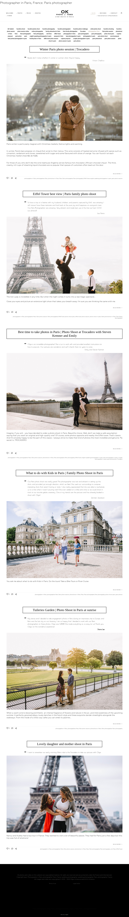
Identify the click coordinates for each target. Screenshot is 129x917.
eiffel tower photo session (51, 39)
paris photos (77, 41)
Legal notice (76, 881)
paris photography (96, 34)
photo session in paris (65, 41)
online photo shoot (95, 29)
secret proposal (114, 36)
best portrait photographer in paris (17, 39)
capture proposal (66, 39)
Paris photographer (25, 34)
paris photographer (83, 34)
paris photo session (110, 39)
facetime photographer (64, 29)
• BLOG (92, 13)
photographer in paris (89, 36)
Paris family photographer (70, 31)
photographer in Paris (69, 34)
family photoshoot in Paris (53, 31)
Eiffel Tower (57, 34)
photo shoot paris (109, 34)
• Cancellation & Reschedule (106, 16)
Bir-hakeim (11, 29)
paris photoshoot (97, 39)
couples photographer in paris (81, 39)
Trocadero (83, 31)
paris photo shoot (103, 36)
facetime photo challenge (80, 29)
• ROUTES (37, 13)
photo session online (23, 31)
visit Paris (49, 34)
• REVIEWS (102, 13)
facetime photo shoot (34, 29)
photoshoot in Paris (53, 178)
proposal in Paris (58, 36)
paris (25, 36)
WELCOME (10, 13)
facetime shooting (109, 29)
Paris (16, 34)
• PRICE (28, 13)
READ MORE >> (117, 174)
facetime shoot (21, 29)
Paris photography (38, 34)
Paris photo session (107, 31)
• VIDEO (9, 16)
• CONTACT (113, 13)
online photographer (37, 31)
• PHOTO (20, 13)
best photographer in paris (73, 36)
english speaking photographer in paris (41, 36)
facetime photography (48, 29)
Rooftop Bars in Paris (35, 39)
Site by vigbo (64, 912)
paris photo (18, 36)
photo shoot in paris (95, 316)
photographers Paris (94, 31)
